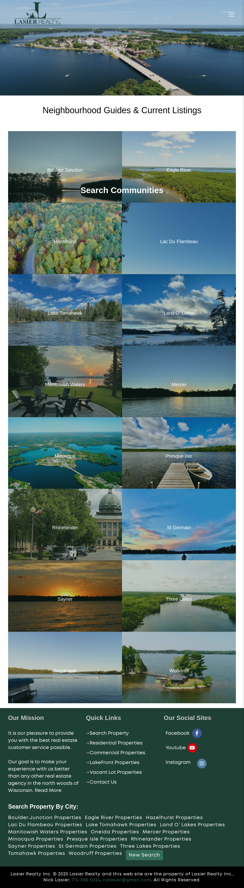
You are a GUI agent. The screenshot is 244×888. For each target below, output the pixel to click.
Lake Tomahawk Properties (121, 824)
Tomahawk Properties (36, 853)
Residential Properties (116, 743)
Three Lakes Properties (150, 846)
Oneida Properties (115, 832)
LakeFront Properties (114, 762)
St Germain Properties (88, 846)
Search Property (109, 733)
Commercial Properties (117, 752)
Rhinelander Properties (161, 839)
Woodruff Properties (95, 853)
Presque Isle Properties (97, 839)
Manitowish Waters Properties (47, 832)
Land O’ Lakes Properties (192, 824)
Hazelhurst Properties (174, 817)
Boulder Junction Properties (44, 817)
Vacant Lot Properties (116, 772)
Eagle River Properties (113, 817)
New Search (144, 855)
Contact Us (103, 782)
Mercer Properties (166, 832)
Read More (48, 790)
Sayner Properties (31, 846)
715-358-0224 (86, 880)
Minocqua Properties (35, 839)
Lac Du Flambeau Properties (45, 824)
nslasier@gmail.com (127, 880)
